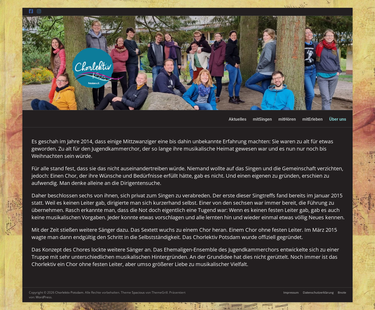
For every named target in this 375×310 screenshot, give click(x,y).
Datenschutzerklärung (318, 292)
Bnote (342, 292)
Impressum (291, 292)
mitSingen (262, 119)
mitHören (287, 119)
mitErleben (312, 119)
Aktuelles (237, 119)
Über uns (337, 119)
